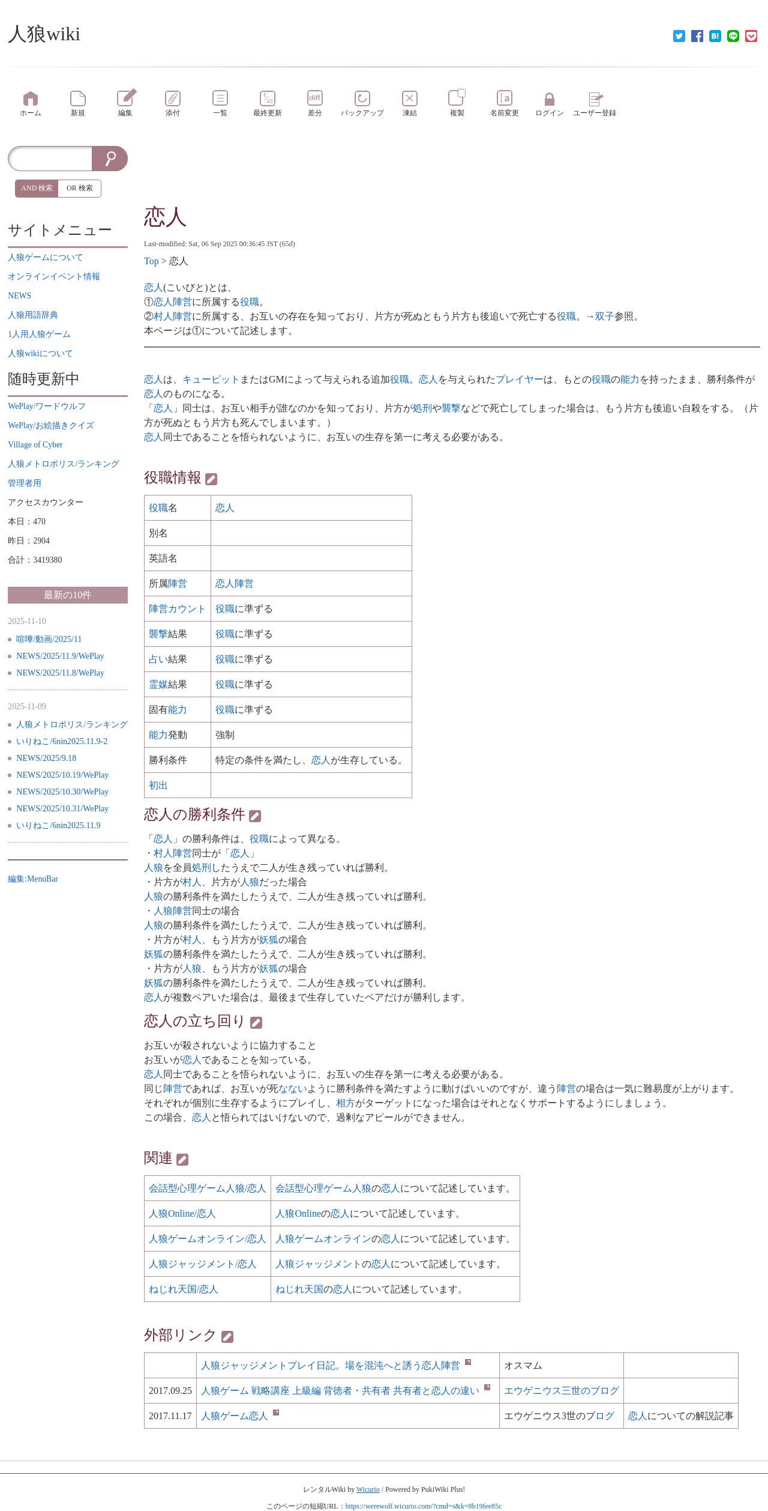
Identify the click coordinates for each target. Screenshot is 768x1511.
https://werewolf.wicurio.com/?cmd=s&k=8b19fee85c (424, 1506)
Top (151, 261)
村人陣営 (173, 316)
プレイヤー (520, 379)
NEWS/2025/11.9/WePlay (60, 656)
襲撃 (451, 408)
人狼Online (298, 1213)
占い (158, 659)
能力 (630, 379)
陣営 (177, 583)
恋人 (165, 217)
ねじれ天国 (299, 1289)
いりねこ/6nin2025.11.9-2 (61, 741)
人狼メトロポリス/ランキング (72, 724)
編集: (33, 878)
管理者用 (24, 483)
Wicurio (368, 1489)
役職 (249, 302)
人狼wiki (44, 33)
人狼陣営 (173, 911)
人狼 (153, 867)
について (45, 257)
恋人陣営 (173, 302)
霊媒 (158, 684)
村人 (192, 882)
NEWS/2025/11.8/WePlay (60, 672)
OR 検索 (80, 188)
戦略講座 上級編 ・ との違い (345, 1390)
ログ (604, 1416)
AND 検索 (37, 188)
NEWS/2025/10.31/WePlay (62, 808)
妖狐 (268, 939)
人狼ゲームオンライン (323, 1239)
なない (292, 1088)
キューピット (211, 379)
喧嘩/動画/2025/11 (49, 639)
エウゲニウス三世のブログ (561, 1390)
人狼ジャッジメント (318, 1264)
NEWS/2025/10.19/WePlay (62, 775)
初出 (158, 785)
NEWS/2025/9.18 (46, 758)
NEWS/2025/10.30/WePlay (62, 791)
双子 (604, 316)
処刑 (422, 408)
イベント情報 (54, 276)
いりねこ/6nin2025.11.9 (58, 825)
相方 (345, 1103)
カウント (187, 609)
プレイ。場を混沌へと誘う (336, 1365)
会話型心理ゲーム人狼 (323, 1188)
